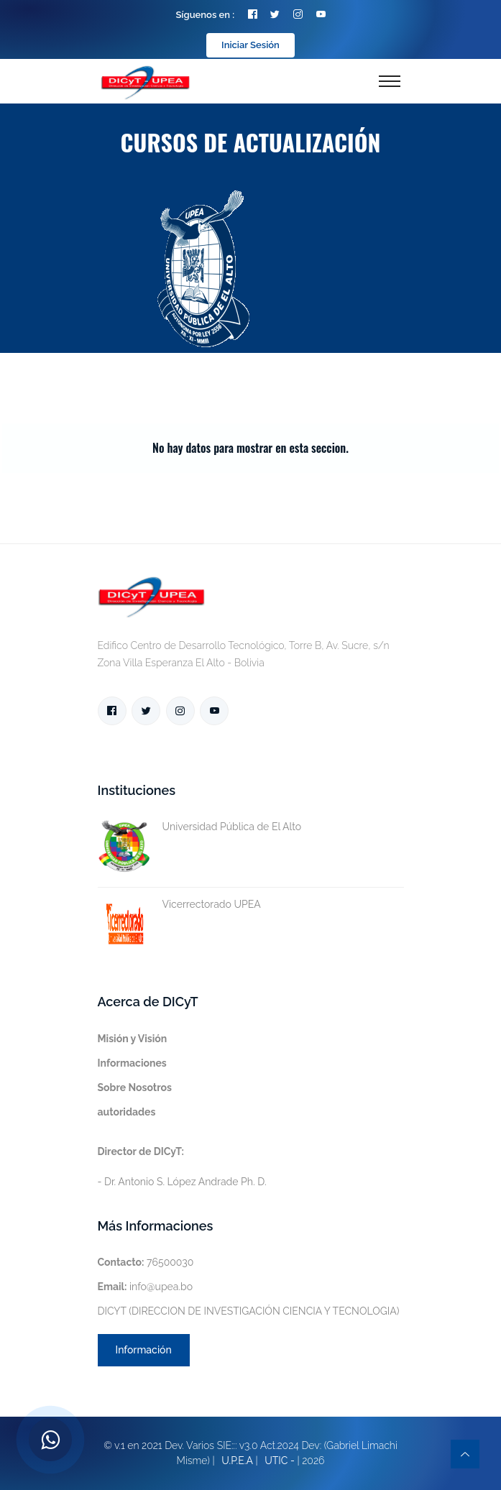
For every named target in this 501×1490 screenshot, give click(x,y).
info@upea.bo (145, 1286)
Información (144, 1350)
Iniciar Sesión (250, 45)
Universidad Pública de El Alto (200, 826)
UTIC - (280, 1460)
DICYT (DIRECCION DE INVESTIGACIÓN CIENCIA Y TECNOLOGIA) (249, 1311)
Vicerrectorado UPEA (179, 904)
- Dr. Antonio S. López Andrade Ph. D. (182, 1166)
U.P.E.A (237, 1460)
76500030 (146, 1262)
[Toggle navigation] (389, 81)
